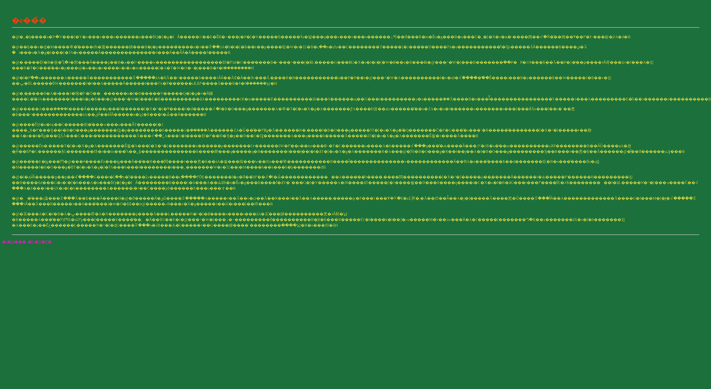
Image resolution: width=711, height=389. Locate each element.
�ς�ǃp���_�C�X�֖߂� (27, 242)
